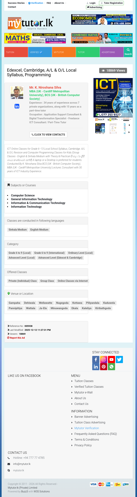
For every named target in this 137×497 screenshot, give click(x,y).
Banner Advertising (84, 416)
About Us (78, 398)
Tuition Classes (82, 381)
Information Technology (26, 206)
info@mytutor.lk (22, 464)
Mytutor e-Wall (82, 392)
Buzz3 (24, 491)
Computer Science (23, 195)
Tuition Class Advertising (88, 422)
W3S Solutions (42, 491)
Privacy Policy (81, 445)
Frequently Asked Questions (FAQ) (94, 434)
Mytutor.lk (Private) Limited (22, 487)
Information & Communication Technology (38, 203)
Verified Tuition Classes (87, 386)
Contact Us (79, 404)
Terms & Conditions (85, 439)
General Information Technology (31, 199)
